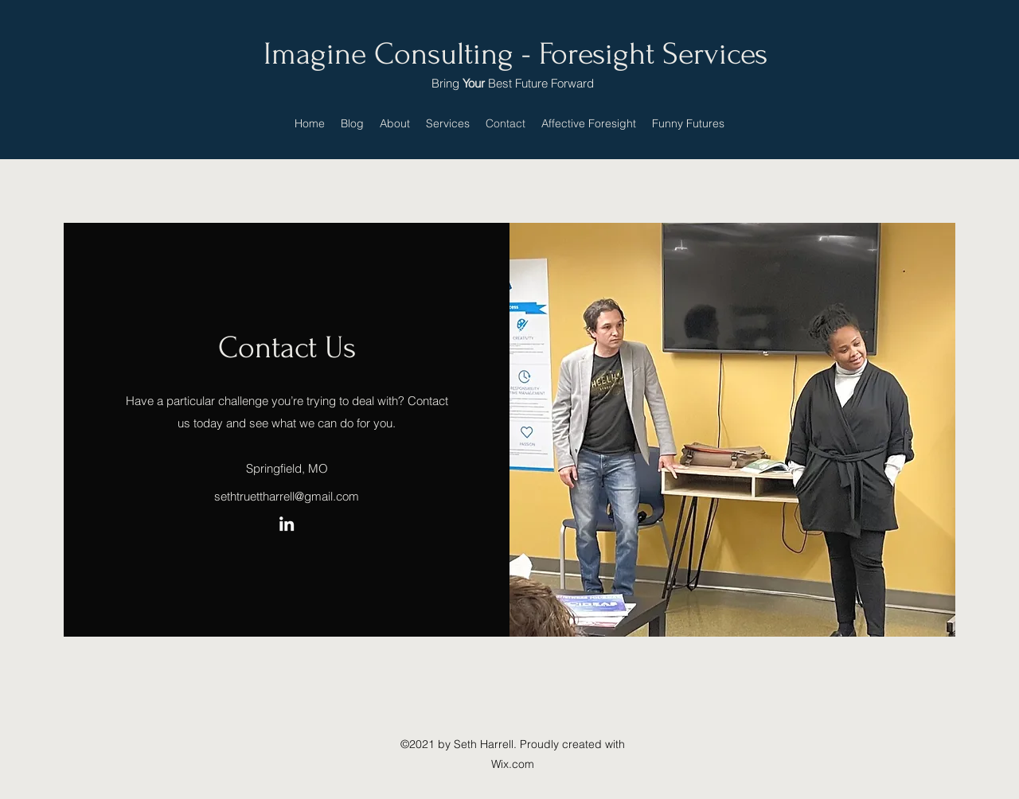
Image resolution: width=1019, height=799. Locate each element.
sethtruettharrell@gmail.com (286, 496)
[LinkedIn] (286, 523)
